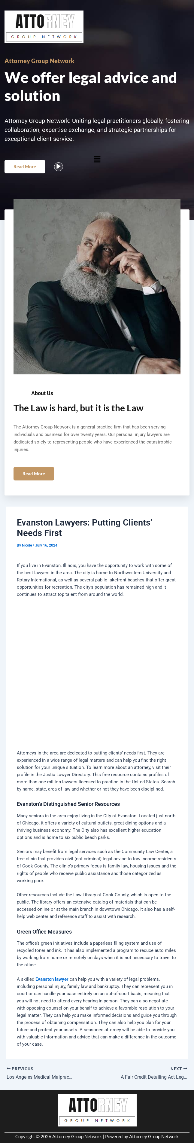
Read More (25, 166)
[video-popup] (58, 166)
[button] (97, 159)
